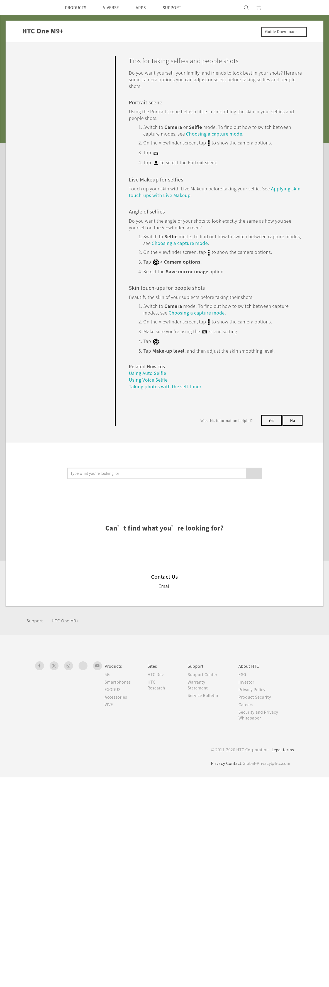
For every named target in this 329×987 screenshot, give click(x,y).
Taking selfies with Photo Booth (68, 429)
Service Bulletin (205, 904)
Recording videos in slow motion (68, 504)
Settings (34, 624)
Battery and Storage (46, 585)
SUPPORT (181, 7)
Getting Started (42, 72)
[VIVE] (286, 7)
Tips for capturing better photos (68, 198)
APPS (148, 7)
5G (107, 884)
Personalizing (40, 85)
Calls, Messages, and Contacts (57, 573)
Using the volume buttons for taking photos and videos (72, 251)
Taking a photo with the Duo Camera (71, 304)
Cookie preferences (65, 978)
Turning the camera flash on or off (71, 165)
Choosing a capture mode (69, 134)
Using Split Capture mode (69, 445)
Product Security (257, 906)
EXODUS (114, 899)
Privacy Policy (254, 899)
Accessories (117, 906)
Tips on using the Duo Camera (65, 323)
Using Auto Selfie (60, 379)
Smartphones (119, 891)
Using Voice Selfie (61, 393)
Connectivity (39, 611)
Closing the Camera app (67, 268)
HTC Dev (158, 884)
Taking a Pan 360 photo (67, 473)
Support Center (205, 884)
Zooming (53, 148)
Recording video (60, 215)
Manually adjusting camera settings (70, 523)
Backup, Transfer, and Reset (54, 598)
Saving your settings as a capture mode (68, 543)
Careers (248, 914)
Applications (38, 560)
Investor (248, 891)
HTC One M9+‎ (68, 830)
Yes (270, 380)
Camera (34, 97)
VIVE (110, 914)
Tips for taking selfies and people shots (70, 343)
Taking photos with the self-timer (71, 409)
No (292, 380)
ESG (244, 884)
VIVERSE (116, 7)
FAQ (31, 59)
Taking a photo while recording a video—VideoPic (72, 232)
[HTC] (41, 7)
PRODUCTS (77, 7)
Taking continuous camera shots (69, 284)
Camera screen (59, 120)
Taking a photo (58, 181)
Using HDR (54, 487)
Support (35, 830)
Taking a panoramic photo (69, 459)
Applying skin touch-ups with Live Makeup (72, 362)
